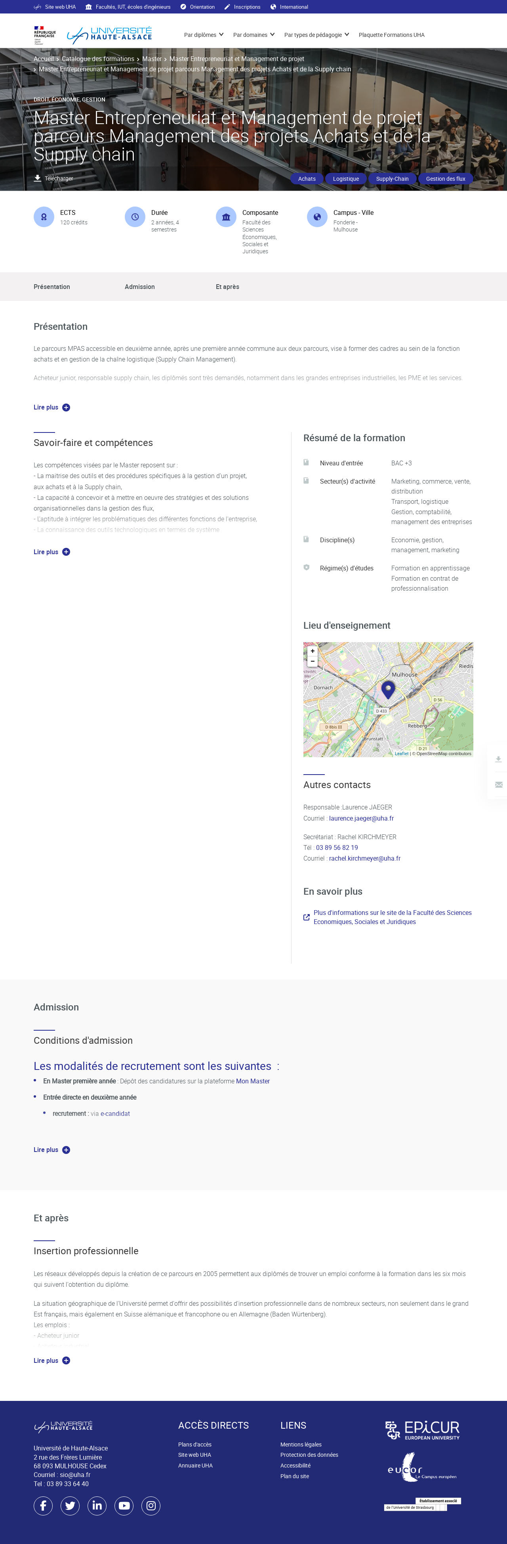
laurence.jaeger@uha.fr (361, 818)
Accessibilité (295, 1465)
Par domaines (250, 34)
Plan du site (294, 1476)
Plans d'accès (195, 1444)
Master (152, 58)
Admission (140, 286)
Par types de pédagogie (313, 34)
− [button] (313, 661)
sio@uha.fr (75, 1474)
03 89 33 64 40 (68, 1483)
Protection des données (309, 1454)
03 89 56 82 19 (337, 847)
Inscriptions (243, 6)
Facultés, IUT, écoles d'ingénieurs (128, 6)
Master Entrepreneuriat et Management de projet (237, 58)
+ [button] (313, 651)
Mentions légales (301, 1444)
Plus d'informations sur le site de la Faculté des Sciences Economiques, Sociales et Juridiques (387, 917)
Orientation (198, 6)
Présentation (52, 286)
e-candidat (115, 1113)
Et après (227, 286)
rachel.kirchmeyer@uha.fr (364, 858)
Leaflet (402, 753)
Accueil (44, 58)
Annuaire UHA (195, 1465)
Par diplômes (200, 34)
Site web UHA (55, 7)
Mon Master (253, 1081)
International (289, 6)
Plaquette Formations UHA (392, 34)
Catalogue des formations (98, 58)
